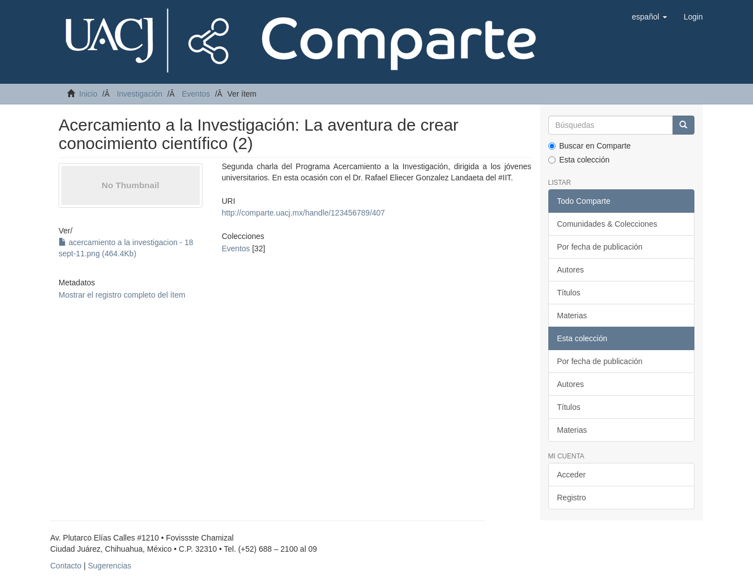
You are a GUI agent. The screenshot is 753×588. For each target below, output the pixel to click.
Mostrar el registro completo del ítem (122, 294)
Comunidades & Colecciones (607, 223)
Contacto (65, 565)
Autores (570, 269)
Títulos (569, 292)
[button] (649, 17)
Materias (572, 315)
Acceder (571, 474)
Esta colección (579, 159)
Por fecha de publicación (600, 246)
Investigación (139, 93)
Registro (571, 497)
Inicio (88, 93)
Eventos (196, 93)
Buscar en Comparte (589, 145)
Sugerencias (109, 565)
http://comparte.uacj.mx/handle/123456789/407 (303, 212)
